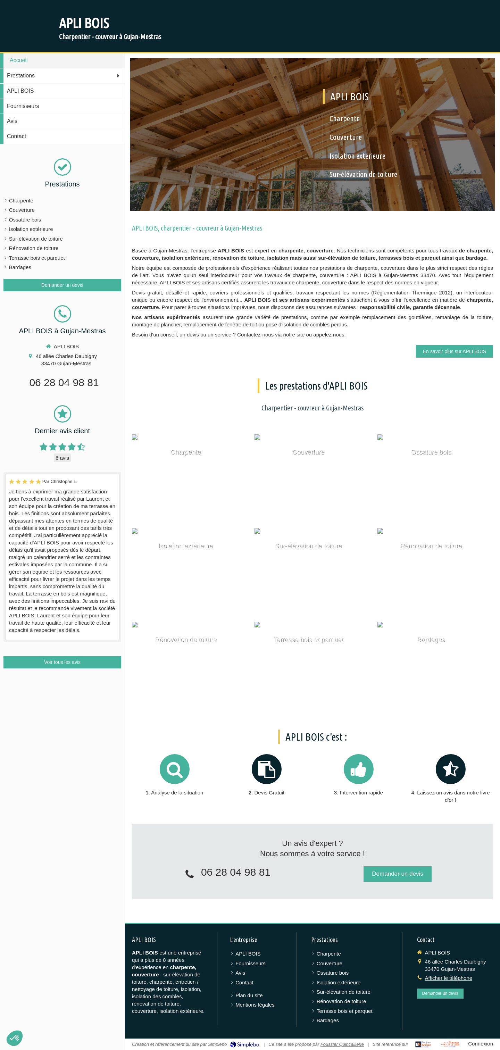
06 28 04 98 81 (64, 382)
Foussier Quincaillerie (342, 1044)
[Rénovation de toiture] (435, 571)
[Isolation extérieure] (190, 571)
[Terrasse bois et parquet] (312, 665)
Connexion (480, 1044)
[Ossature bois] (435, 477)
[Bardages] (435, 665)
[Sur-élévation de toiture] (312, 571)
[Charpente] (190, 477)
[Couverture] (312, 477)
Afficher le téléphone (449, 978)
